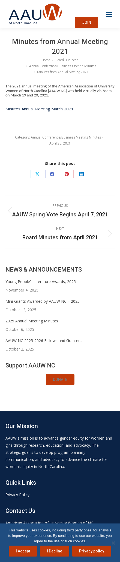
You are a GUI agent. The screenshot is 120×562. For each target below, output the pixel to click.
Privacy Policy (17, 494)
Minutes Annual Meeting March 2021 (39, 108)
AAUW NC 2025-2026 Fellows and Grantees (43, 340)
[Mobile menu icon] (109, 14)
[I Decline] (113, 543)
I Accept (23, 551)
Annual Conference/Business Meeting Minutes (66, 137)
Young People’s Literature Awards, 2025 (40, 281)
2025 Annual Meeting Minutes (31, 320)
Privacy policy (91, 551)
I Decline (54, 551)
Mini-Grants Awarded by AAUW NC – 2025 (42, 301)
